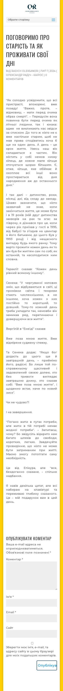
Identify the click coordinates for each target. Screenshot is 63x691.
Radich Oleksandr (24, 71)
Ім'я (10, 596)
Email (11, 612)
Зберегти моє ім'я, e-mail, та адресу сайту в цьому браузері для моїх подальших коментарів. (31, 651)
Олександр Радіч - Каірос (24, 75)
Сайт (9, 627)
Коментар (14, 559)
